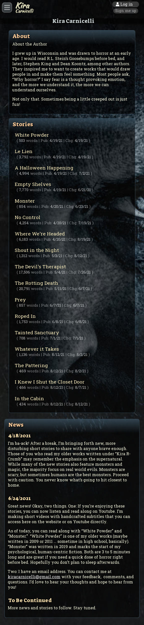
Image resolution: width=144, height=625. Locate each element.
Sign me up (125, 10)
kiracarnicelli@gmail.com (34, 576)
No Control (72, 219)
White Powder (72, 137)
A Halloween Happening (72, 170)
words (32, 140)
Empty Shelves (72, 186)
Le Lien (72, 153)
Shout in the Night (72, 252)
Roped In (72, 318)
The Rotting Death (72, 285)
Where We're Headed (72, 236)
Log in (124, 4)
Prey (72, 302)
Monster (72, 203)
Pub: (44, 140)
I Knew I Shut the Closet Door (72, 384)
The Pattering (72, 367)
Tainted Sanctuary (72, 335)
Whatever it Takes (72, 351)
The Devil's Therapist (72, 269)
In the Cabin (72, 400)
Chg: (69, 140)
